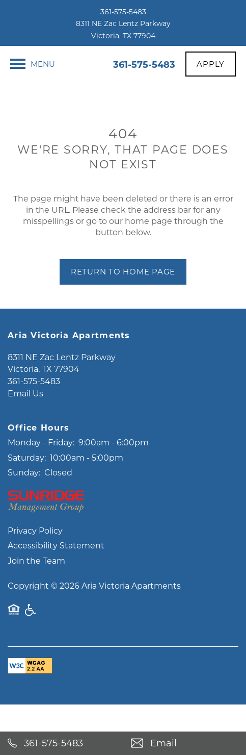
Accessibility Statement (56, 573)
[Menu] (32, 64)
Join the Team (36, 588)
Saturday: (27, 485)
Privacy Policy (35, 557)
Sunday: (24, 500)
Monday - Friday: (41, 470)
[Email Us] (185, 743)
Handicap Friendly (31, 642)
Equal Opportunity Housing (14, 642)
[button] (210, 64)
